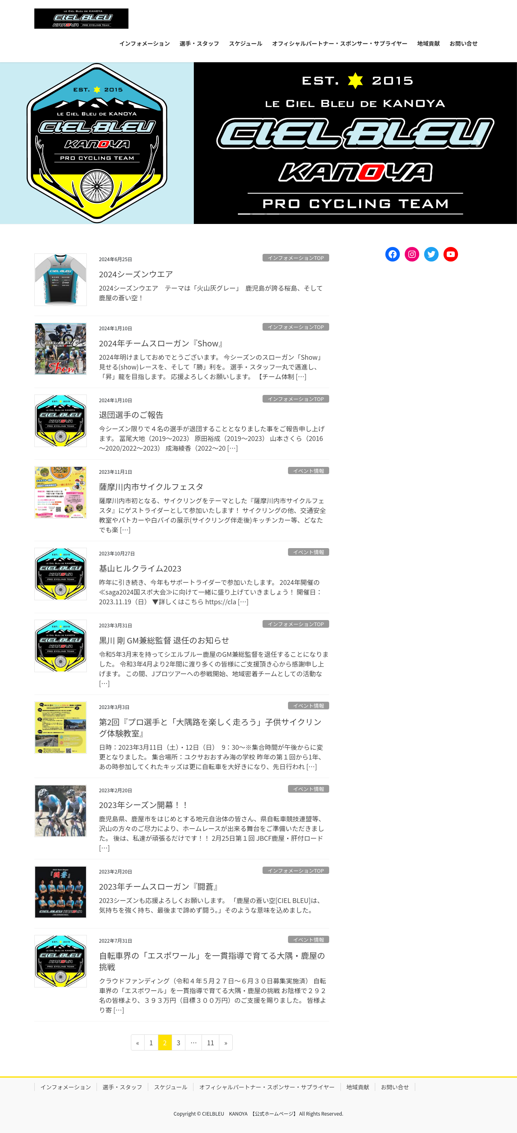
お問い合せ (395, 1087)
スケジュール (170, 1087)
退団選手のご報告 (131, 414)
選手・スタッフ (122, 1087)
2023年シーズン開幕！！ (144, 804)
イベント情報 (308, 471)
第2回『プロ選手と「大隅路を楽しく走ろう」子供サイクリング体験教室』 (210, 727)
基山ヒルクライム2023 (140, 568)
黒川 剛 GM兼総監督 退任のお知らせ (164, 640)
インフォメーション (65, 1087)
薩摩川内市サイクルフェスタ (151, 486)
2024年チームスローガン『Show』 (163, 343)
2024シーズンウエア (136, 274)
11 (210, 1044)
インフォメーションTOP (296, 258)
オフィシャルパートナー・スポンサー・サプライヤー (266, 1087)
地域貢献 (358, 1087)
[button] (39, 143)
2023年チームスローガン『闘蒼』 (160, 886)
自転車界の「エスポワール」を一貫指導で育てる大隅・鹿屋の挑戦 (212, 961)
